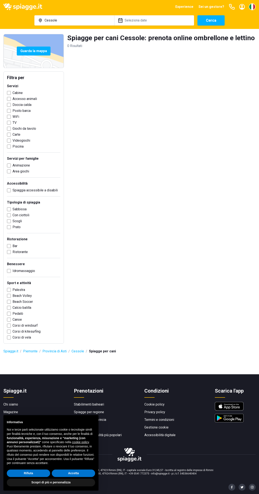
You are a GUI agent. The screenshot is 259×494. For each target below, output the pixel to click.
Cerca (211, 20)
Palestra (19, 290)
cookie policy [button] (80, 442)
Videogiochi (21, 140)
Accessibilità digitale (160, 435)
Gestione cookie (156, 427)
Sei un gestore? (211, 7)
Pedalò (18, 314)
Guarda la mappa (33, 51)
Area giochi (21, 171)
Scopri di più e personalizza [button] (50, 482)
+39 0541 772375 (139, 473)
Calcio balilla (22, 308)
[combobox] (74, 20)
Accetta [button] (73, 473)
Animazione (21, 165)
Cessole (78, 351)
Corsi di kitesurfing (27, 331)
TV (15, 123)
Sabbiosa (20, 209)
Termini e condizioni (159, 420)
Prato (17, 227)
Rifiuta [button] (28, 473)
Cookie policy (154, 404)
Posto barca (22, 111)
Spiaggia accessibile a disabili (35, 190)
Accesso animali (25, 99)
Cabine (18, 93)
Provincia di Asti (54, 351)
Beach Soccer (23, 302)
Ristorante (20, 252)
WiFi (16, 117)
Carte (16, 134)
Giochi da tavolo (24, 129)
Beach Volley (22, 296)
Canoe (17, 319)
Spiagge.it (10, 351)
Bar (15, 246)
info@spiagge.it (160, 473)
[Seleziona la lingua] (252, 6)
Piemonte (30, 351)
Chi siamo (10, 404)
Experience (184, 7)
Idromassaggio (24, 271)
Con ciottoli (21, 215)
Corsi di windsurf (25, 325)
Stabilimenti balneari (89, 404)
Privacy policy (154, 412)
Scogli (17, 221)
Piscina (18, 146)
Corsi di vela (22, 337)
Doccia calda (22, 105)
